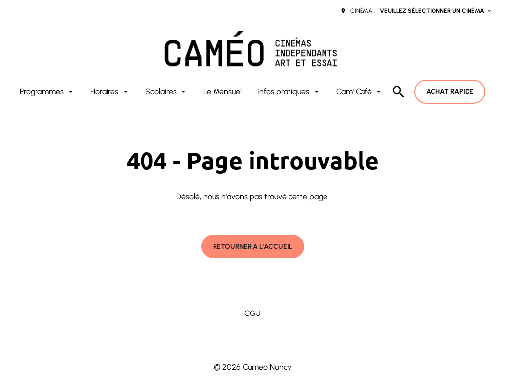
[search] (398, 92)
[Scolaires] (166, 92)
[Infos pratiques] (288, 92)
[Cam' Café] (359, 92)
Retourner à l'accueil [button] (252, 247)
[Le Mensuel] (222, 92)
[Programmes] (47, 92)
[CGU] (252, 313)
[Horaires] (109, 92)
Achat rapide (449, 91)
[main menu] (201, 92)
